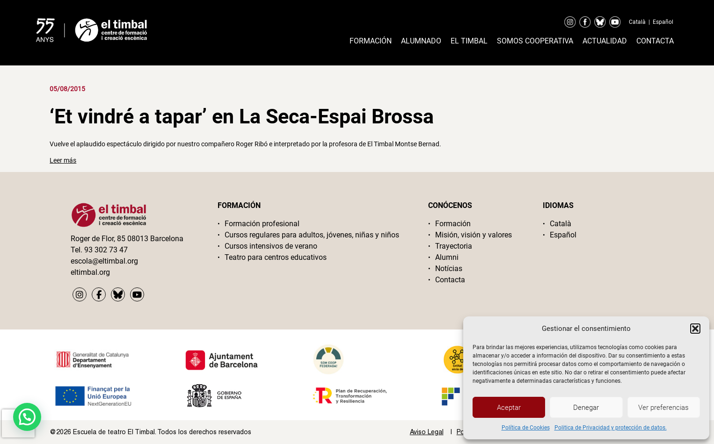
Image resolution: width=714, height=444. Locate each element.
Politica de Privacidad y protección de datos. (610, 427)
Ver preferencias (663, 407)
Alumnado (421, 40)
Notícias (448, 268)
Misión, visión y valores (473, 234)
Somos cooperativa (535, 40)
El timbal (469, 40)
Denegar (586, 407)
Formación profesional (262, 223)
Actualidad (605, 40)
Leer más (63, 160)
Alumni (447, 257)
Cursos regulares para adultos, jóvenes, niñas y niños (312, 234)
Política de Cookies (526, 427)
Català (637, 22)
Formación (371, 40)
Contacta (655, 40)
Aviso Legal (427, 432)
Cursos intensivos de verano (271, 246)
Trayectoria (453, 246)
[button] (695, 328)
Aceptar (509, 407)
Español (663, 22)
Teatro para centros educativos (276, 257)
